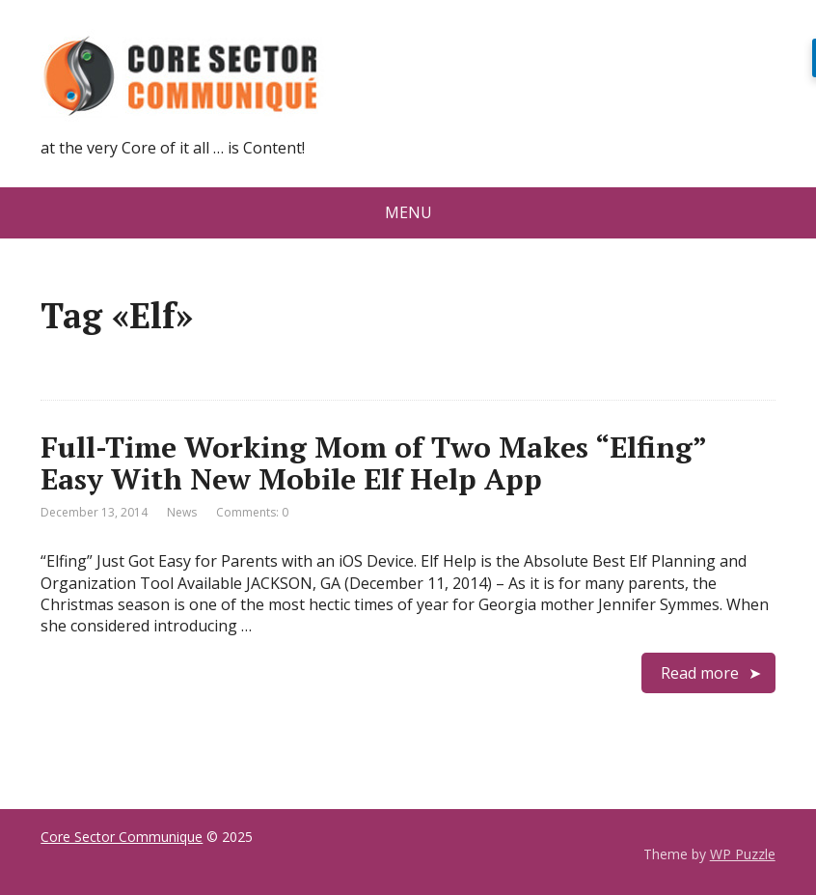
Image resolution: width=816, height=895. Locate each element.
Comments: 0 (252, 512)
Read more (700, 673)
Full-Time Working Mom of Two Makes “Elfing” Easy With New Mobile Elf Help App (373, 463)
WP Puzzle (742, 854)
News (182, 512)
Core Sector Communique (122, 836)
